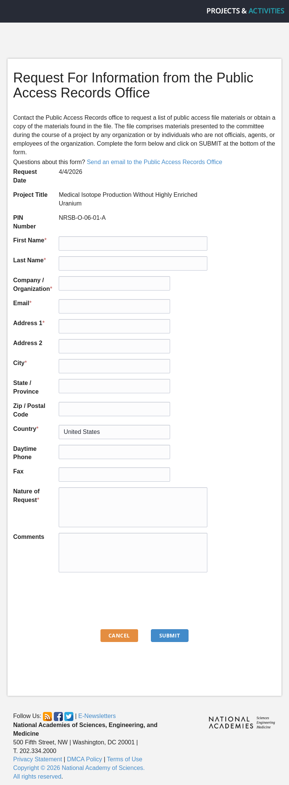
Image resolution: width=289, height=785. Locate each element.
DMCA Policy (84, 759)
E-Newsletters (97, 716)
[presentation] (116, 600)
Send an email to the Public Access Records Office (154, 162)
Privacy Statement (37, 759)
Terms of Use (124, 759)
